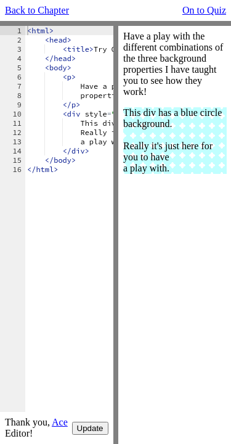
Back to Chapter (37, 10)
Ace (60, 422)
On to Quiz (204, 10)
